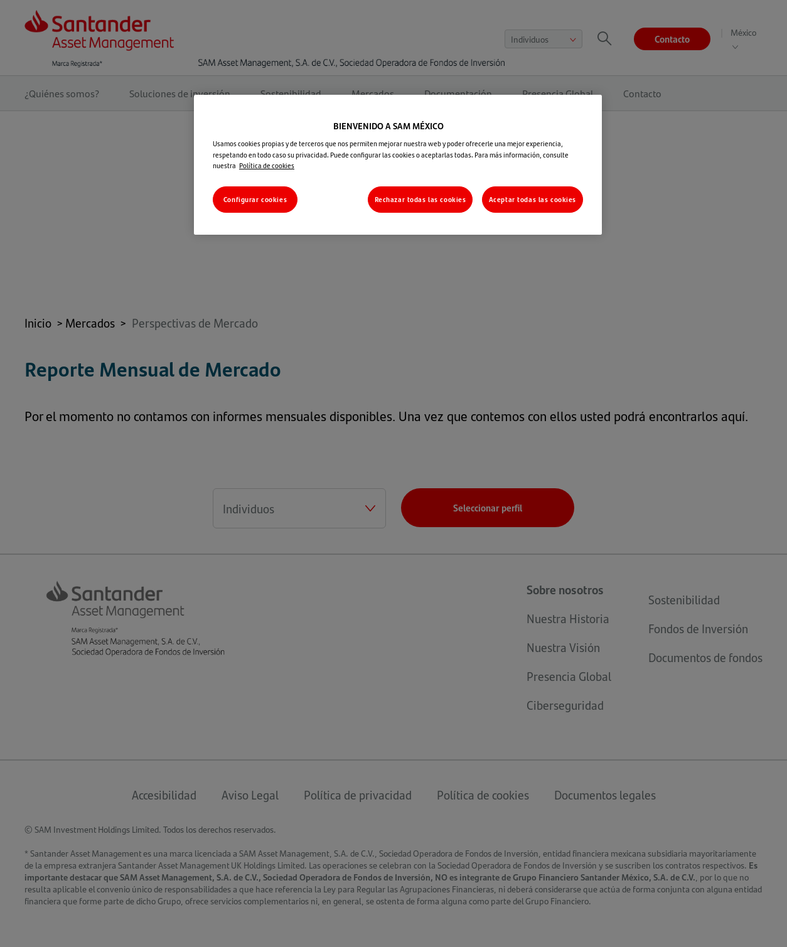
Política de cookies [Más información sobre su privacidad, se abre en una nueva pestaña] (266, 165)
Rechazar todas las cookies (420, 199)
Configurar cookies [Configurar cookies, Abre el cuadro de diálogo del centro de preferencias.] (255, 199)
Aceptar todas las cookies (532, 199)
